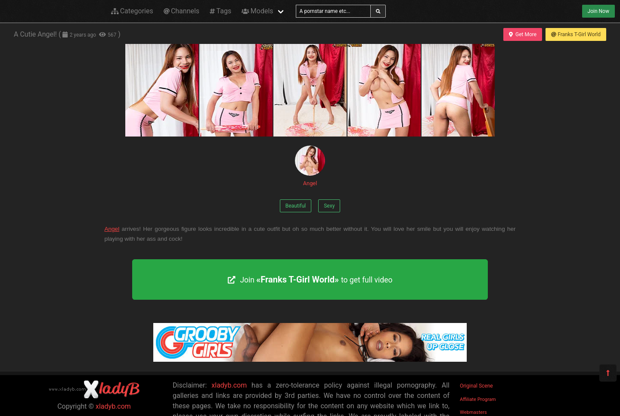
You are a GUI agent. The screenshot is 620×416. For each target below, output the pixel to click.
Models (257, 11)
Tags (220, 11)
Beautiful (295, 206)
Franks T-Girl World (576, 34)
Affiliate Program (478, 399)
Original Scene (476, 386)
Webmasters (473, 412)
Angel (310, 166)
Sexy (329, 206)
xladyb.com (113, 406)
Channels (181, 11)
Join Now (598, 11)
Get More (522, 34)
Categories (132, 11)
